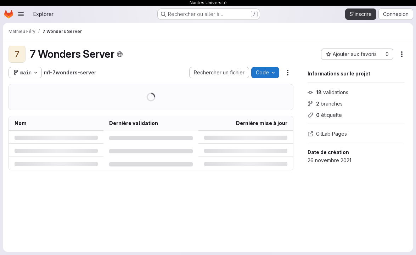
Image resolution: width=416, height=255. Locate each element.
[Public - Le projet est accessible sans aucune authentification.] (120, 54)
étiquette (325, 115)
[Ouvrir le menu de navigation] (21, 14)
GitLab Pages (327, 134)
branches (325, 104)
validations (328, 92)
